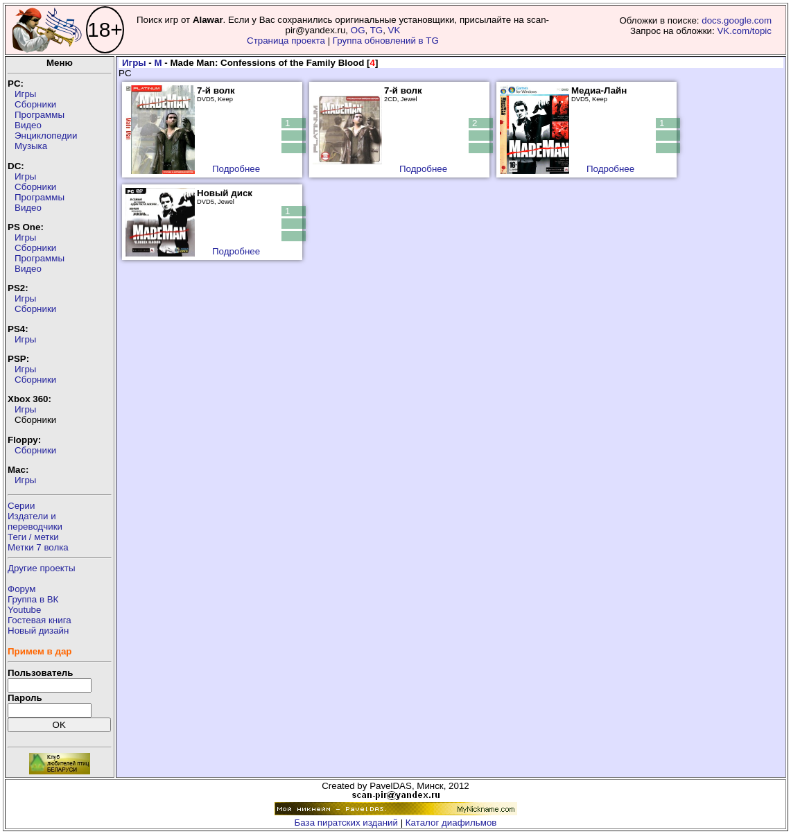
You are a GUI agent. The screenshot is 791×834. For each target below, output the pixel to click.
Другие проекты (42, 568)
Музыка (31, 146)
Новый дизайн (38, 630)
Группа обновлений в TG (386, 40)
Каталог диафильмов (451, 822)
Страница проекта (286, 40)
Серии (21, 506)
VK (394, 30)
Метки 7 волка (38, 547)
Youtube (24, 610)
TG (376, 30)
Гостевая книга (39, 620)
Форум (22, 589)
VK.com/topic (744, 31)
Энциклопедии (46, 135)
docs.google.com (737, 20)
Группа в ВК (33, 599)
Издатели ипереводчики (35, 521)
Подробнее (236, 169)
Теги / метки (33, 537)
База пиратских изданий (346, 822)
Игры (25, 94)
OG (358, 30)
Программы (39, 115)
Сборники (35, 104)
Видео (28, 125)
